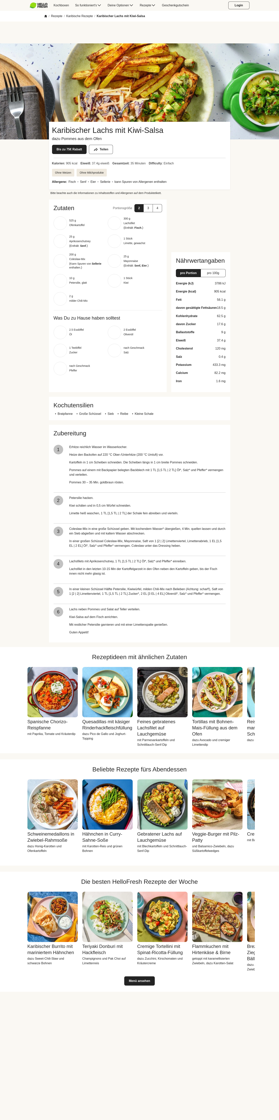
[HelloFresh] (39, 5)
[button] (108, 208)
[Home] (45, 16)
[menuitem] (40, 5)
